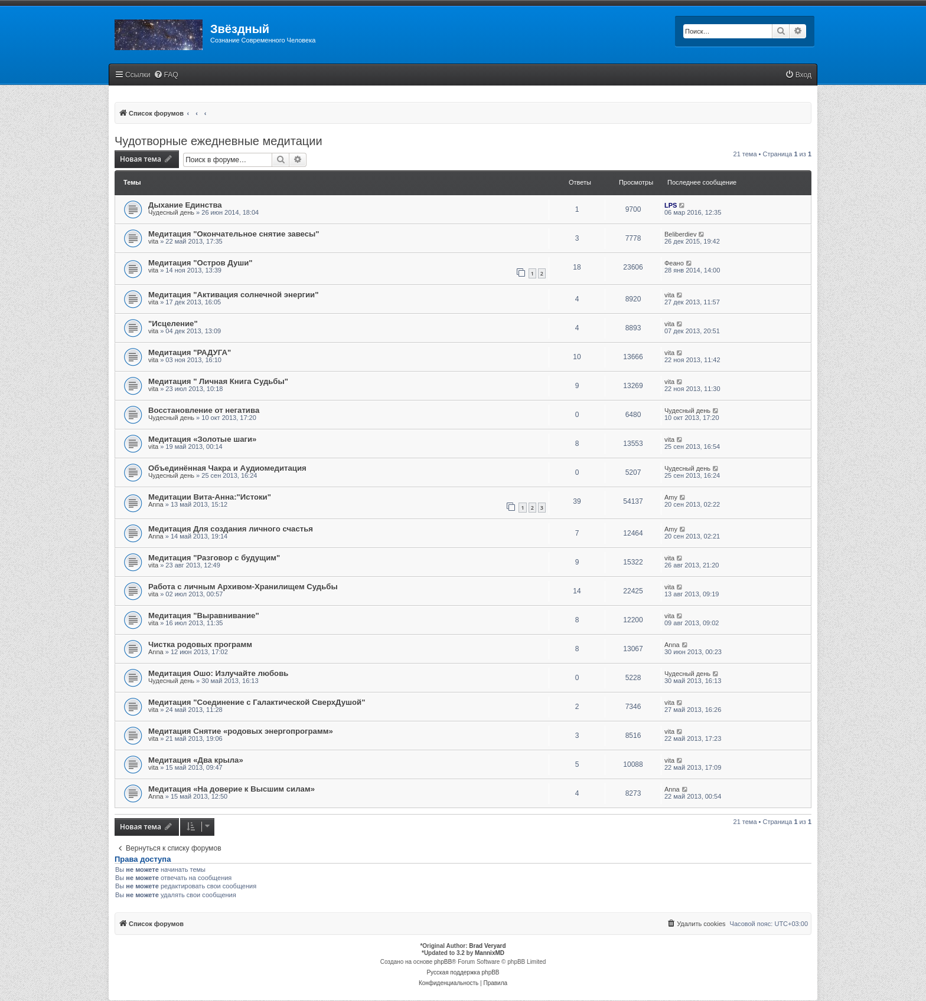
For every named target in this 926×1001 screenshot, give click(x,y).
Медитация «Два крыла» (195, 760)
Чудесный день (171, 212)
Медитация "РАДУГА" (189, 352)
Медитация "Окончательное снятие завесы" (233, 233)
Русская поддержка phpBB (462, 972)
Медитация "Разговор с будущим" (214, 557)
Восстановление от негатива (203, 410)
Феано (674, 263)
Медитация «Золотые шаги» (202, 439)
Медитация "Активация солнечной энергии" (233, 294)
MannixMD (489, 953)
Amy (670, 497)
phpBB (443, 962)
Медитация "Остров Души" (200, 262)
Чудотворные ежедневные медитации (218, 141)
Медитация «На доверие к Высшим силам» (231, 789)
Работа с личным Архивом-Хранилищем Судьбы (243, 586)
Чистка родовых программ (200, 644)
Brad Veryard (487, 946)
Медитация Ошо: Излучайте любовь (218, 673)
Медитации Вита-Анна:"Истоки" (209, 497)
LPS (670, 205)
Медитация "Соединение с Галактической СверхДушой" (256, 702)
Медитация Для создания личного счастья (230, 528)
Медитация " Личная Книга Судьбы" (218, 381)
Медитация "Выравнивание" (203, 615)
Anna (156, 504)
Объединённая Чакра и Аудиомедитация (227, 468)
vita (153, 241)
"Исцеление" (173, 323)
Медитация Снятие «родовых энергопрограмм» (240, 731)
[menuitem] (166, 75)
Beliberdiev (680, 234)
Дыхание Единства (185, 205)
